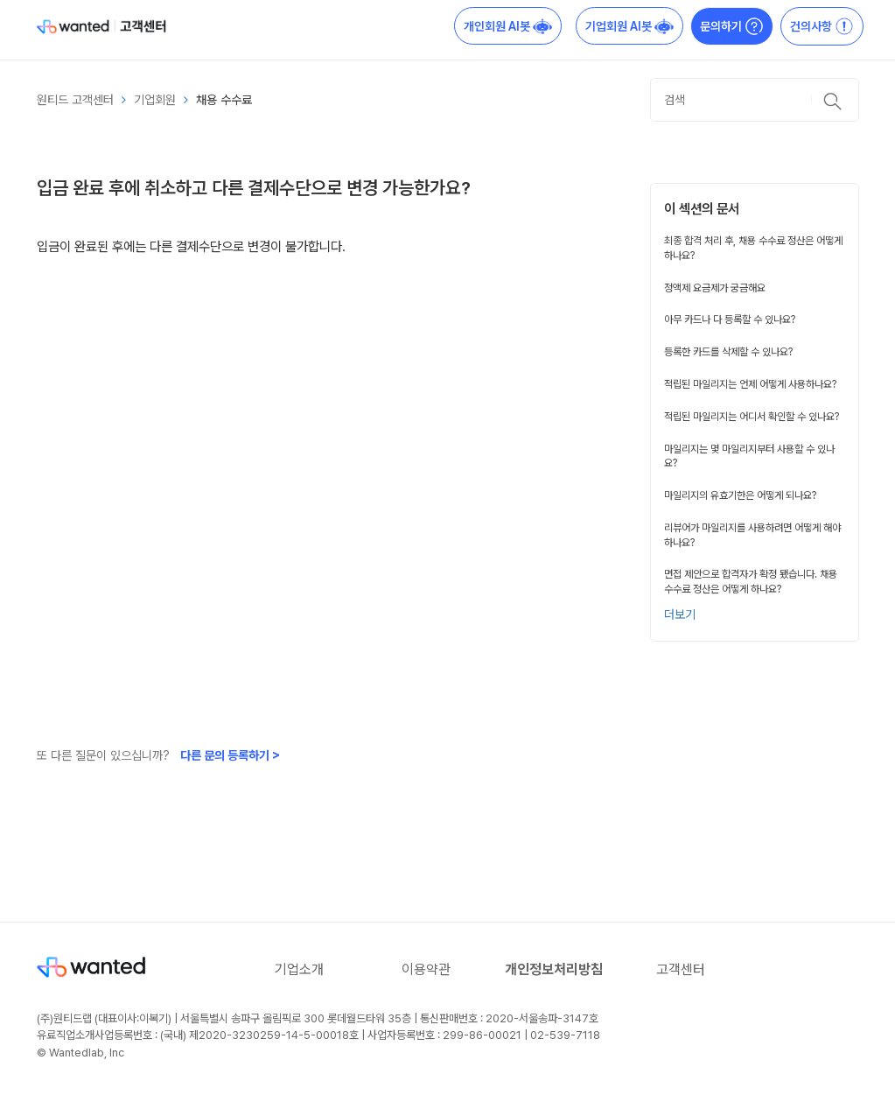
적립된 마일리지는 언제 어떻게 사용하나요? (750, 384)
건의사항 (822, 26)
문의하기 (732, 26)
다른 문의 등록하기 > (230, 755)
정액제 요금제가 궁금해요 (715, 288)
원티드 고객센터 (75, 100)
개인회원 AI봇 (508, 26)
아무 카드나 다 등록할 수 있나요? (729, 319)
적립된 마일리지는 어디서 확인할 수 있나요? (751, 417)
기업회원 (155, 100)
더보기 (680, 614)
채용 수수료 (224, 100)
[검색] (754, 100)
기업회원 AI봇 (629, 26)
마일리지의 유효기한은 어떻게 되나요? (740, 495)
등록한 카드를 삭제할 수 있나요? (728, 352)
